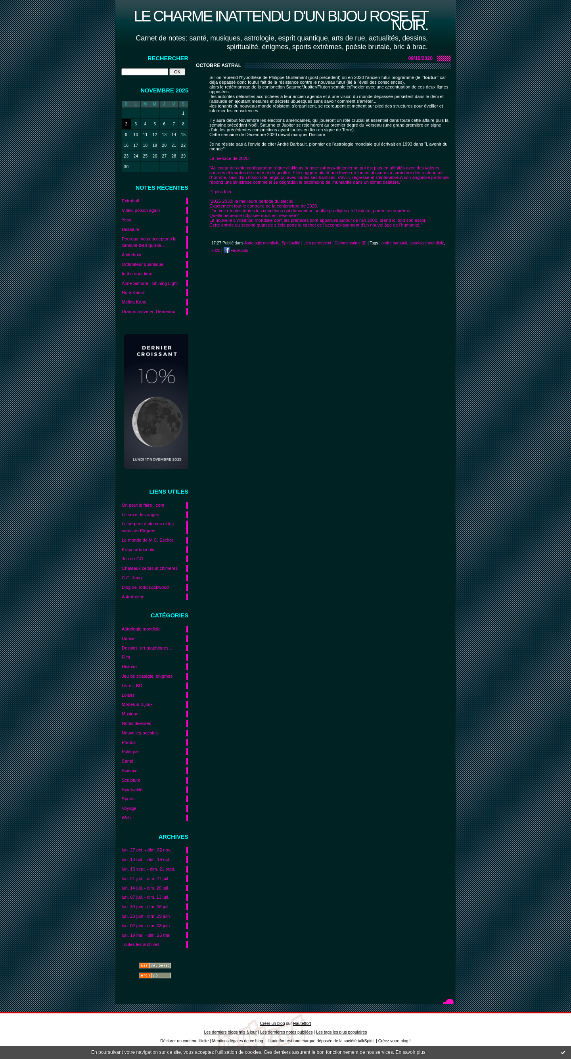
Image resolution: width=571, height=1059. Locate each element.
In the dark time (137, 273)
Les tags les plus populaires (341, 1032)
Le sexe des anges (140, 514)
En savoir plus (410, 1052)
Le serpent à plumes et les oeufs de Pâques (148, 527)
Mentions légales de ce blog (237, 1041)
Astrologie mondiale (141, 629)
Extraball (130, 200)
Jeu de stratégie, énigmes (147, 676)
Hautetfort (302, 1023)
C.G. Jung (132, 577)
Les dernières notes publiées (286, 1032)
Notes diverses (136, 723)
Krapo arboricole (138, 549)
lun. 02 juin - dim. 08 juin (146, 925)
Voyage (129, 808)
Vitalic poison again (141, 210)
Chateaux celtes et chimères (150, 568)
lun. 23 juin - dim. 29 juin (146, 916)
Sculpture (131, 780)
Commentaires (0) (351, 243)
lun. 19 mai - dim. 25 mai (146, 935)
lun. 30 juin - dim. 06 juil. (146, 906)
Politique (130, 751)
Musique (130, 713)
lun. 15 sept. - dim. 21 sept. (148, 869)
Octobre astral (218, 65)
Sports (128, 798)
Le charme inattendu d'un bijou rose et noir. (281, 20)
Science (130, 770)
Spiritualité (132, 789)
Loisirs (128, 695)
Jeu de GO (132, 558)
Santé (127, 761)
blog (404, 1041)
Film (126, 657)
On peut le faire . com (143, 505)
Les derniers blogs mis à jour (230, 1032)
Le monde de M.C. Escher (147, 540)
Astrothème (133, 596)
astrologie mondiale (427, 243)
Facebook (236, 250)
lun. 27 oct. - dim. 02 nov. (146, 850)
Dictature (131, 229)
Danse (128, 638)
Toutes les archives (140, 944)
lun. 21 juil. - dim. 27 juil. (145, 878)
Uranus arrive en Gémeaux (148, 311)
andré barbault (394, 243)
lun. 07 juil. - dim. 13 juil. (145, 897)
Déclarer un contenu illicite (184, 1041)
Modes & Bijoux (137, 704)
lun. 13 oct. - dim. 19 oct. (146, 859)
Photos (129, 742)
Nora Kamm (134, 292)
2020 (215, 250)
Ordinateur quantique (142, 264)
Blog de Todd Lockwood (145, 587)
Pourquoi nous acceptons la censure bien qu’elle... (149, 242)
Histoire (129, 666)
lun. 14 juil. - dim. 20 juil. (145, 888)
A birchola (131, 254)
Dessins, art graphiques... (147, 648)
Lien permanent (317, 243)
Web (126, 817)
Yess (126, 219)
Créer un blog (272, 1023)
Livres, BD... (134, 685)
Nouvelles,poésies (140, 732)
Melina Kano (134, 302)
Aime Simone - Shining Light (150, 283)
